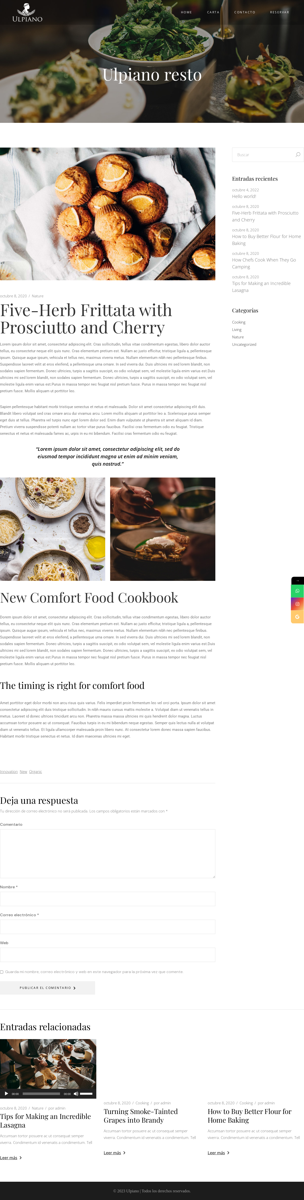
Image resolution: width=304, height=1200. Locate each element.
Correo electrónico (19, 915)
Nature (37, 295)
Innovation (9, 771)
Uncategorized (244, 344)
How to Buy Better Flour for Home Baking (266, 239)
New (23, 771)
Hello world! (244, 196)
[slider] (41, 1093)
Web (4, 942)
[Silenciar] (76, 1093)
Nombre (9, 887)
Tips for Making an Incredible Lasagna (261, 286)
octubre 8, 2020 (13, 295)
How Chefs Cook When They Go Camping (264, 263)
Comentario (11, 824)
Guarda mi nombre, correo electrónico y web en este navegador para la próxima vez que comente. (94, 972)
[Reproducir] (6, 1093)
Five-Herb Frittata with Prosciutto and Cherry (265, 216)
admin (56, 1108)
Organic (35, 771)
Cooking (238, 322)
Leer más (10, 1157)
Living (237, 329)
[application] (48, 1094)
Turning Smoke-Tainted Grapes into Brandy (141, 1115)
